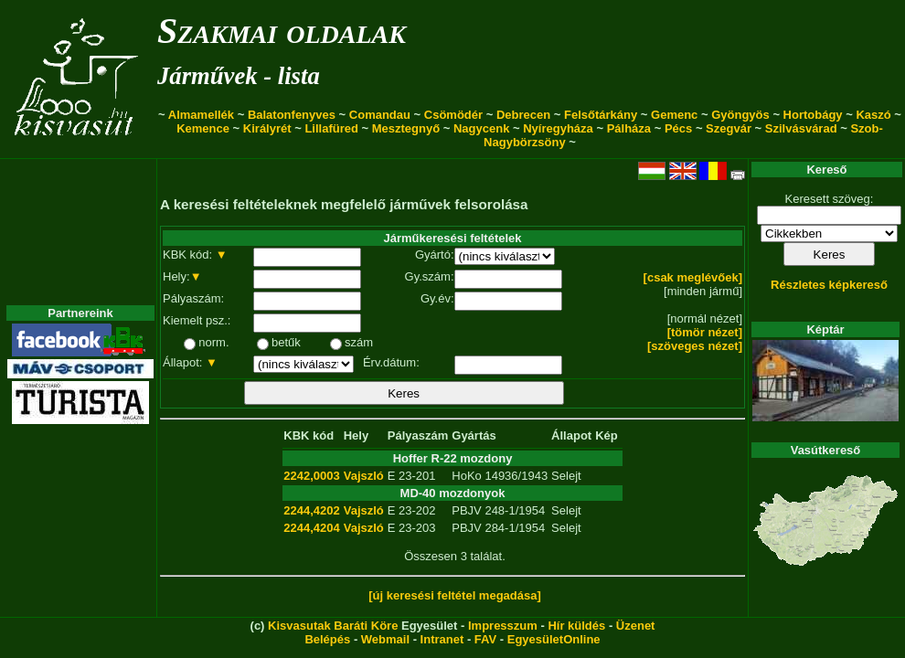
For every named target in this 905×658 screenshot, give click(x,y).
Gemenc (674, 115)
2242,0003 (311, 476)
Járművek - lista (238, 76)
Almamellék (201, 115)
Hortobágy (813, 115)
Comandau (379, 115)
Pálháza (629, 128)
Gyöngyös (740, 115)
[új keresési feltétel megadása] (454, 595)
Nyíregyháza (558, 128)
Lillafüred (331, 128)
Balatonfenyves (291, 115)
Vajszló (364, 476)
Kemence (202, 128)
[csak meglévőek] (693, 277)
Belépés (327, 639)
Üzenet (635, 625)
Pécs (678, 128)
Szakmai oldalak (281, 30)
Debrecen (523, 115)
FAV (485, 639)
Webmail (385, 639)
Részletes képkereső (829, 285)
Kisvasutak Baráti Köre (333, 625)
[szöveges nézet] (694, 346)
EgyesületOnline (554, 639)
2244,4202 (311, 510)
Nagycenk (481, 128)
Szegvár (728, 128)
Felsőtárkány (600, 115)
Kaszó (873, 115)
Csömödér (453, 115)
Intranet (442, 639)
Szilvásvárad (801, 128)
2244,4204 (311, 528)
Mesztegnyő (406, 128)
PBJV (467, 510)
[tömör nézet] (704, 332)
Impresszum (503, 625)
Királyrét (267, 128)
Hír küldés (576, 625)
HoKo (467, 476)
